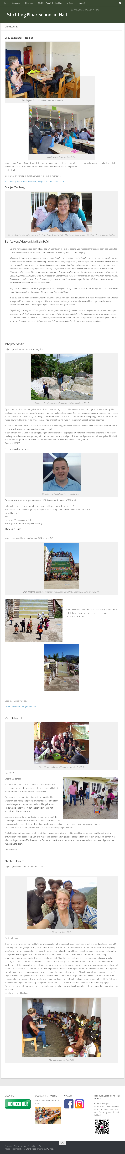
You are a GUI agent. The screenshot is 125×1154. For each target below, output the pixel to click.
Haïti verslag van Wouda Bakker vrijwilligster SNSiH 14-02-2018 (34, 181)
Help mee (29, 3)
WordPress (31, 1149)
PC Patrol (50, 1149)
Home (6, 3)
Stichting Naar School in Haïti (50, 3)
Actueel (70, 3)
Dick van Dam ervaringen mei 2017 (21, 706)
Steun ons (16, 3)
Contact (82, 3)
